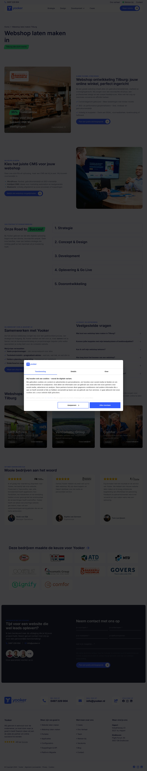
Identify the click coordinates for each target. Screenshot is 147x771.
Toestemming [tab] (40, 371)
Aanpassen (73, 405)
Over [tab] (107, 371)
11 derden (49, 398)
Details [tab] (73, 371)
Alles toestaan (105, 405)
